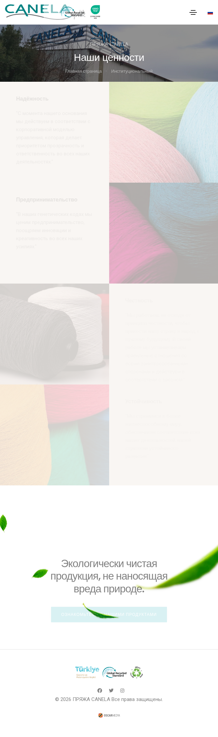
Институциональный (131, 71)
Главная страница (84, 71)
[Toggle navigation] (193, 12)
